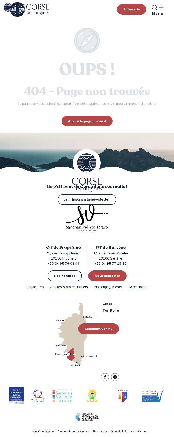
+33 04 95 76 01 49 (64, 263)
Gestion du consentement (73, 431)
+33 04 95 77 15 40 (110, 263)
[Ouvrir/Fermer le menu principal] (157, 9)
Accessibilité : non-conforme (128, 431)
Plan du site (100, 431)
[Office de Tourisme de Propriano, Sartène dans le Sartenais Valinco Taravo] (15, 7)
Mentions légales (43, 431)
